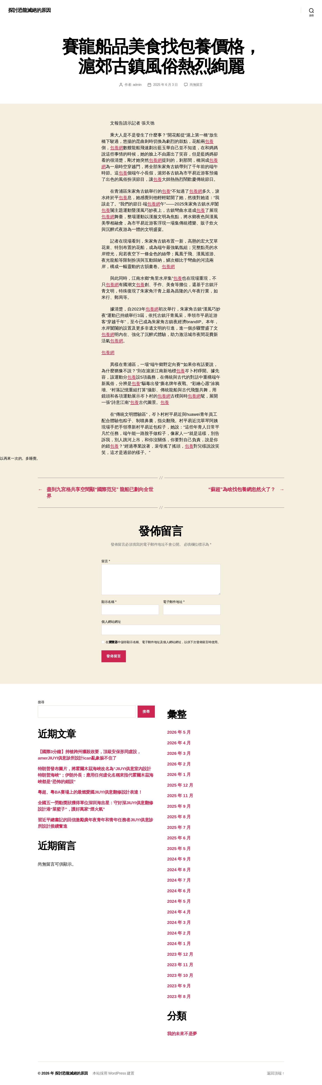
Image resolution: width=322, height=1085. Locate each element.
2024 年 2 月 (179, 933)
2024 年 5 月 (179, 901)
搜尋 (41, 702)
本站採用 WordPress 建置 (113, 1073)
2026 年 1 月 (179, 774)
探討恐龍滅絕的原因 (29, 10)
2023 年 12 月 (180, 954)
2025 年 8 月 (179, 816)
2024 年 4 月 (179, 912)
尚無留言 (196, 84)
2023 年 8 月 (179, 996)
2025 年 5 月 (179, 848)
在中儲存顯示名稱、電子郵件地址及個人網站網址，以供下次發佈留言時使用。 (163, 642)
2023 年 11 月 (180, 964)
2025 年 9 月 (179, 806)
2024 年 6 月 (179, 890)
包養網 (116, 147)
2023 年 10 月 (180, 975)
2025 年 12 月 (180, 785)
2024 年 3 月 (179, 922)
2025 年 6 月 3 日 (165, 84)
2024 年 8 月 (179, 869)
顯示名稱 (108, 602)
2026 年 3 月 (179, 753)
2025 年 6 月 (179, 837)
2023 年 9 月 (179, 985)
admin (137, 84)
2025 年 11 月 (180, 795)
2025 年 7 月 (179, 827)
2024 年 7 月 (179, 880)
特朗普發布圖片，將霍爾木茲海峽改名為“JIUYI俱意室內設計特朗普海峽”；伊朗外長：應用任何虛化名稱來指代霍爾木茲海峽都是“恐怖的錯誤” (95, 775)
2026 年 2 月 (179, 764)
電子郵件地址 (174, 602)
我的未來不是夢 (182, 1033)
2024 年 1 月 (179, 943)
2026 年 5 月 (179, 732)
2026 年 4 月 (179, 742)
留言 (105, 561)
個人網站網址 (111, 621)
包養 (209, 141)
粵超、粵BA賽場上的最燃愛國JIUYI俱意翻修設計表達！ (90, 792)
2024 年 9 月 (179, 859)
